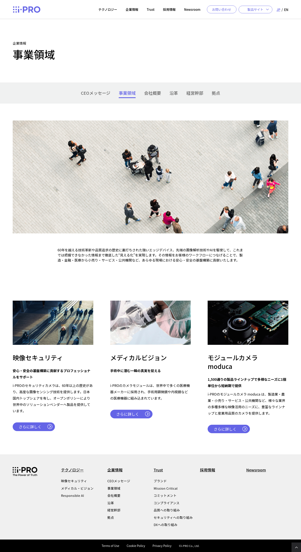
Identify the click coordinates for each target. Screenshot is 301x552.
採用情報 (207, 470)
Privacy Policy (162, 546)
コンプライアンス (167, 503)
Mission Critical (166, 488)
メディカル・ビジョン (77, 488)
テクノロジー (72, 470)
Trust (158, 470)
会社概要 (152, 93)
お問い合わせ (221, 9)
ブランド (160, 481)
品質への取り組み (167, 510)
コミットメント (165, 495)
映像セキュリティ (74, 481)
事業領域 (127, 93)
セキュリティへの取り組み (173, 517)
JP (278, 9)
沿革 (173, 93)
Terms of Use (110, 546)
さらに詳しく (30, 426)
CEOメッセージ (95, 93)
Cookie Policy (136, 546)
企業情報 (115, 470)
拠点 (216, 93)
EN (286, 9)
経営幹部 (194, 93)
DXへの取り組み (165, 525)
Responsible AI (72, 495)
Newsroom (256, 470)
